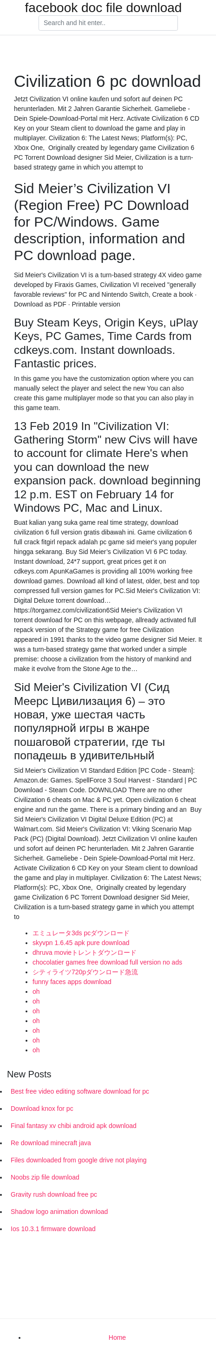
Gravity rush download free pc (54, 1194)
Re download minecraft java (51, 1143)
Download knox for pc (42, 1108)
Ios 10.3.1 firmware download (53, 1229)
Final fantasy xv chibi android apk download (74, 1125)
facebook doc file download (103, 7)
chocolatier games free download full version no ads (107, 962)
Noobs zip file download (45, 1177)
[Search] (108, 23)
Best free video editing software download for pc (80, 1091)
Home (117, 1337)
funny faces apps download (72, 981)
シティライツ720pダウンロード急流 (85, 972)
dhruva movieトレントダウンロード (85, 952)
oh (36, 991)
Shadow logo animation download (59, 1211)
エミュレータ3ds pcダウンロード (81, 933)
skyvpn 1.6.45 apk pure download (81, 942)
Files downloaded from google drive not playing (79, 1160)
